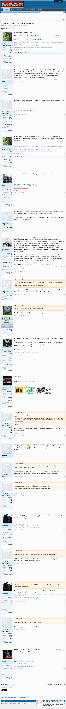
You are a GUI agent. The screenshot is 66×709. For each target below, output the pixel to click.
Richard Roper (6, 350)
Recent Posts (14, 12)
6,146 (11, 191)
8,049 (11, 330)
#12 (64, 435)
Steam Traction (11, 25)
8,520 (11, 49)
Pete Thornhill (17, 315)
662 (11, 393)
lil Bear (16, 156)
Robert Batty (5, 223)
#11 (64, 396)
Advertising (39, 9)
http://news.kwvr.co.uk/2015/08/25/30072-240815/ (28, 39)
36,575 (10, 117)
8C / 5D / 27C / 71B (8, 200)
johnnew (4, 387)
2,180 (11, 667)
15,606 (10, 429)
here (16, 190)
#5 (64, 192)
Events (26, 9)
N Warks (10, 58)
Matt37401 (5, 424)
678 (11, 531)
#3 (64, 114)
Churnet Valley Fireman (19, 184)
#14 (64, 476)
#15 (64, 495)
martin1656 (5, 455)
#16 (64, 529)
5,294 (11, 86)
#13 (64, 454)
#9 (64, 315)
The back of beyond (8, 124)
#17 (64, 565)
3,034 (11, 254)
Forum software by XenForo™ (14, 703)
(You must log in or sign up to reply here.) (55, 684)
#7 (64, 271)
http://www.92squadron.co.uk (28, 110)
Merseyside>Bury (8, 673)
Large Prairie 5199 (27, 185)
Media (12, 9)
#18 (64, 601)
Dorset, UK (10, 400)
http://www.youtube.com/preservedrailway (24, 661)
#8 (64, 294)
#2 (64, 81)
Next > (13, 28)
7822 (36, 185)
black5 (16, 52)
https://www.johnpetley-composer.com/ (23, 269)
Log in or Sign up (58, 1)
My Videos (17, 185)
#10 (64, 355)
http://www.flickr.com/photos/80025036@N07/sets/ (23, 664)
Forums (6, 9)
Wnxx (11, 432)
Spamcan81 (5, 111)
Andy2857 (5, 525)
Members (32, 9)
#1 (64, 49)
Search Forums (6, 12)
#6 (64, 221)
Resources (19, 9)
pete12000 (22, 52)
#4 (64, 153)
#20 (64, 668)
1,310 (11, 355)
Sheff (21, 25)
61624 (3, 81)
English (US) (5, 701)
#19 (64, 632)
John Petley (5, 249)
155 (11, 228)
